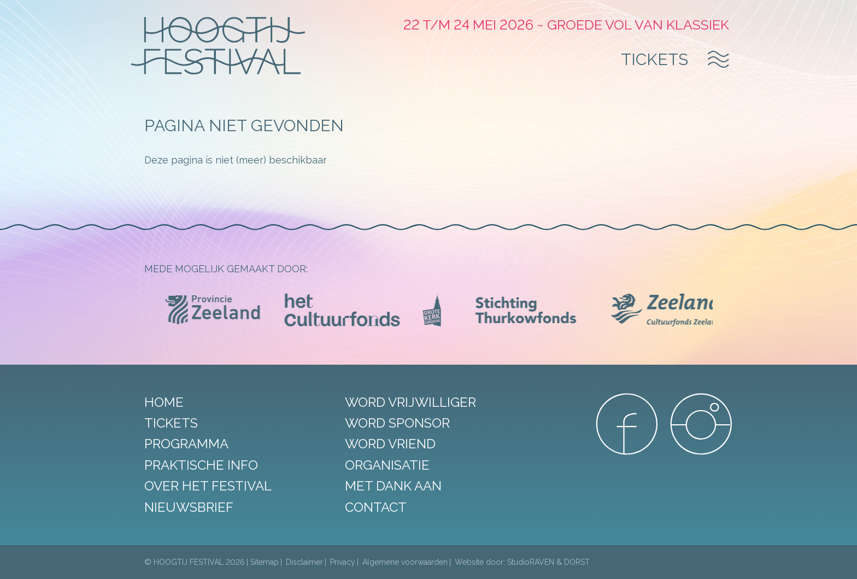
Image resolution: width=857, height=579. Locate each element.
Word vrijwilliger (410, 402)
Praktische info (201, 465)
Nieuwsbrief (188, 507)
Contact (376, 507)
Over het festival (208, 486)
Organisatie (387, 465)
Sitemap (264, 562)
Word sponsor (397, 423)
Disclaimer (304, 562)
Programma (186, 444)
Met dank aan (393, 486)
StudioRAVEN (530, 562)
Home (164, 402)
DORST (577, 562)
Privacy (342, 562)
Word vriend (390, 444)
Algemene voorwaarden (405, 562)
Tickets (654, 59)
